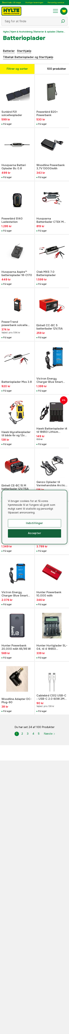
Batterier (9, 51)
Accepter (34, 533)
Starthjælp (24, 51)
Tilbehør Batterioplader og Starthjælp (28, 57)
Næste (49, 733)
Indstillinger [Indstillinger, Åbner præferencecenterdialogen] (34, 523)
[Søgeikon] (63, 21)
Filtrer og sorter (17, 69)
